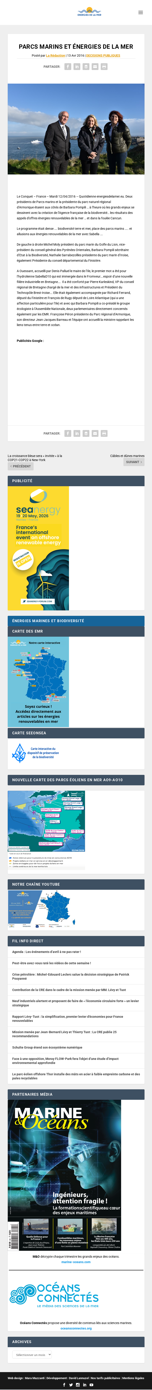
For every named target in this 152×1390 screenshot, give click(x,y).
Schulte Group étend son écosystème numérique (47, 1047)
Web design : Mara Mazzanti (26, 1378)
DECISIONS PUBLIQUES (103, 55)
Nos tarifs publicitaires (105, 1378)
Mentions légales (133, 1378)
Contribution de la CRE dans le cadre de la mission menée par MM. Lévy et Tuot (69, 990)
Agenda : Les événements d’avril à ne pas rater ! (46, 952)
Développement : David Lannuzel (68, 1378)
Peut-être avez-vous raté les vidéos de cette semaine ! (51, 963)
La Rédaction (55, 55)
